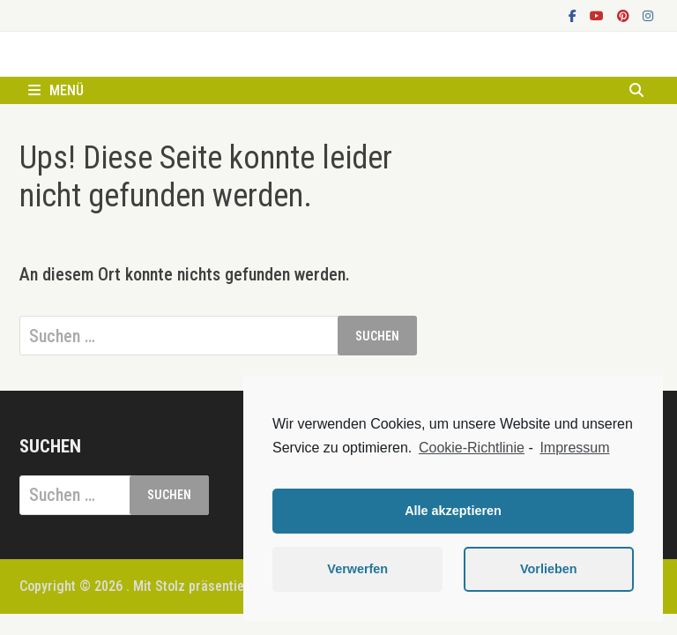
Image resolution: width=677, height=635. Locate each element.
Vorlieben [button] (548, 569)
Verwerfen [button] (357, 569)
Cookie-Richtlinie (471, 447)
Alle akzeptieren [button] (453, 511)
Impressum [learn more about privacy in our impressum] (574, 447)
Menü (56, 90)
